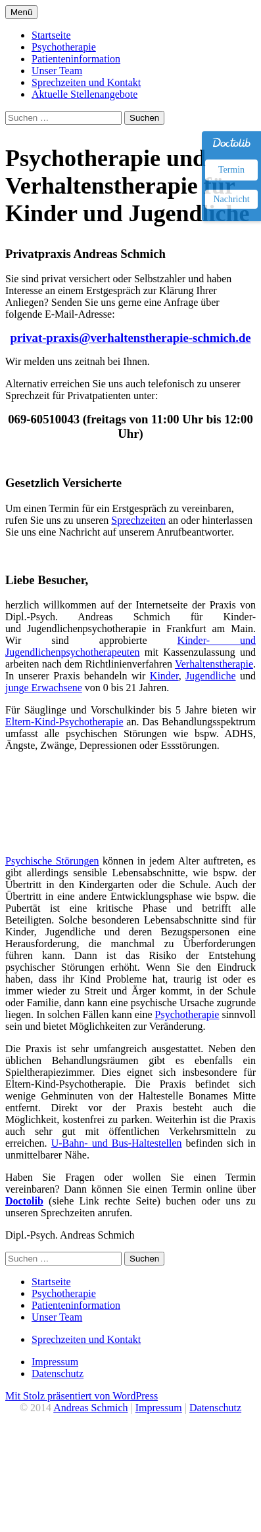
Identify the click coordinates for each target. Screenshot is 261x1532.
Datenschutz (57, 1373)
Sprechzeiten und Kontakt (86, 82)
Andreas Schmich (90, 1407)
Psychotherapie (64, 47)
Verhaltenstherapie (214, 664)
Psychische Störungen (52, 860)
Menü (21, 12)
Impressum (55, 1361)
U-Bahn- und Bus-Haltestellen (116, 1143)
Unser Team (57, 70)
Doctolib (24, 1200)
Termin (231, 170)
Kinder (164, 675)
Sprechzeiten (138, 520)
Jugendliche (210, 675)
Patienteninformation (76, 58)
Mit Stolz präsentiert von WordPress (81, 1395)
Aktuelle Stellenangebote (84, 94)
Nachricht (231, 199)
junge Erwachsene (43, 687)
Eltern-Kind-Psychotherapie (64, 721)
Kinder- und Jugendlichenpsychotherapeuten (130, 646)
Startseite (51, 35)
